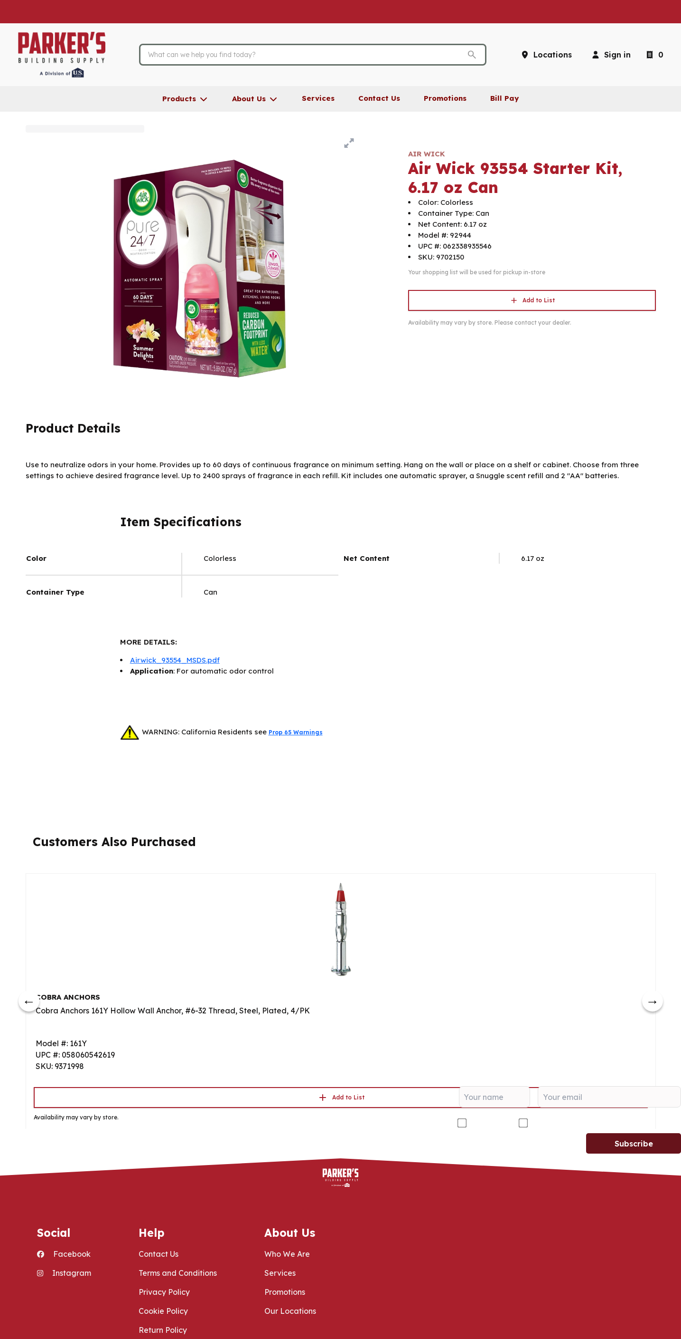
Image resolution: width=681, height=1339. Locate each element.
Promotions (284, 1292)
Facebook (64, 1254)
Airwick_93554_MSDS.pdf (175, 660)
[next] (652, 1001)
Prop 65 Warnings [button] (296, 732)
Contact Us (158, 1254)
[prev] (29, 1001)
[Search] (305, 54)
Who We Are (287, 1254)
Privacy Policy (164, 1292)
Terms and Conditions (178, 1273)
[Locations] (546, 54)
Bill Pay (504, 98)
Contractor (489, 1122)
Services (280, 1273)
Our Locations (290, 1311)
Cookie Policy (163, 1311)
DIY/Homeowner (561, 1122)
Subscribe (634, 1143)
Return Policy (163, 1330)
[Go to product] (340, 928)
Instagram (64, 1273)
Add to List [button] (532, 300)
